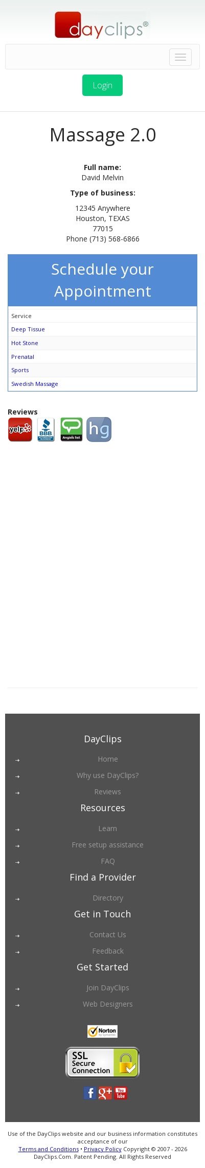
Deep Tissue (28, 329)
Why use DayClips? (108, 775)
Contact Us (107, 934)
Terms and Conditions (48, 1149)
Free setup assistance (108, 844)
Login (102, 85)
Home (108, 759)
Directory (108, 898)
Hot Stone (24, 343)
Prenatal (22, 356)
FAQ (108, 861)
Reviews (107, 791)
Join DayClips (107, 987)
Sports (20, 370)
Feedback (108, 951)
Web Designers (108, 1004)
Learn (107, 828)
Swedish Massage (34, 383)
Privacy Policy (103, 1149)
